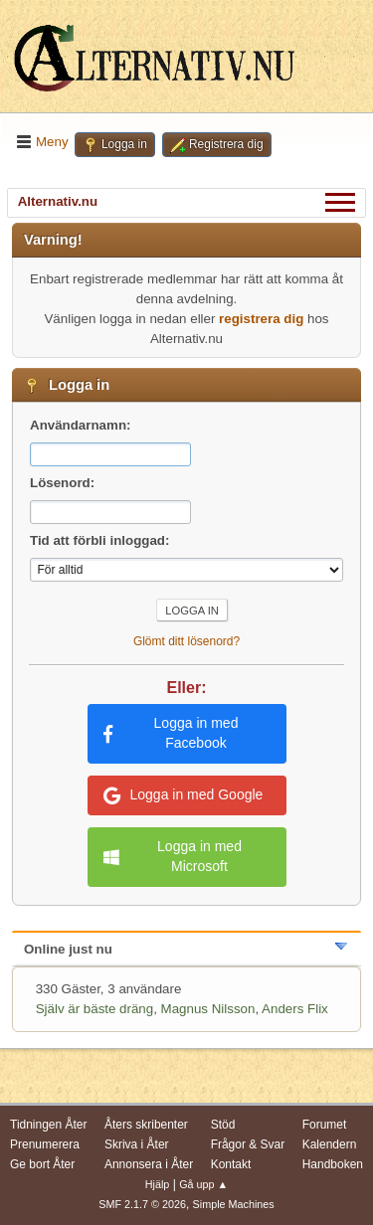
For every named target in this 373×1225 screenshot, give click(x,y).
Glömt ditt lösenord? (186, 641)
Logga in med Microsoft (172, 856)
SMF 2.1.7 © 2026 (142, 1204)
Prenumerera (45, 1144)
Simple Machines (234, 1204)
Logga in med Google (183, 795)
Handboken (332, 1164)
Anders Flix (295, 1008)
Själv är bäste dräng (95, 1008)
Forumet (324, 1125)
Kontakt (231, 1164)
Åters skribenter (146, 1125)
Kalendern (329, 1144)
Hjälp (157, 1184)
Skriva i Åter (136, 1144)
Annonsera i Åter (148, 1164)
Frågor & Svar (248, 1144)
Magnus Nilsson (208, 1008)
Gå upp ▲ (203, 1184)
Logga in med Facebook (171, 733)
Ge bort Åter (42, 1164)
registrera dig (261, 318)
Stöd (223, 1125)
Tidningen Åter (49, 1125)
